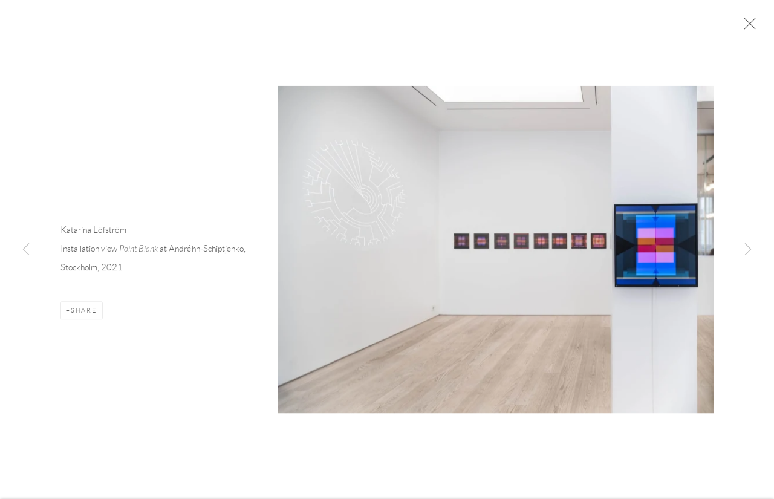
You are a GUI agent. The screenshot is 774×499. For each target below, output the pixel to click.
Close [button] (747, 27)
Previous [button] (26, 250)
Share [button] (84, 312)
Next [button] (748, 250)
